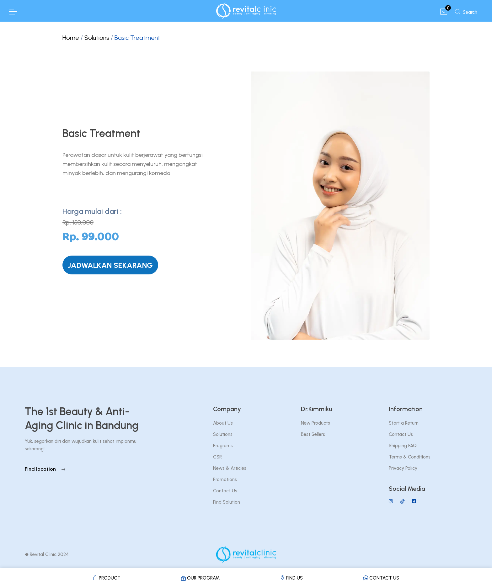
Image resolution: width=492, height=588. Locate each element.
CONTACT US (381, 578)
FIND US (291, 578)
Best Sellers (313, 434)
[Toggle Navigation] (12, 11)
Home (70, 37)
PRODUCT (106, 578)
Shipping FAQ (403, 445)
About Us (223, 423)
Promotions (225, 479)
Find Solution (226, 502)
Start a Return (404, 423)
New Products (315, 423)
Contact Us (225, 491)
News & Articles (229, 468)
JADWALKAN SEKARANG (110, 265)
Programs (223, 445)
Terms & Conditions (409, 457)
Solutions (96, 37)
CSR (217, 457)
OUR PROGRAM (200, 578)
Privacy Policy (403, 468)
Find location (45, 469)
